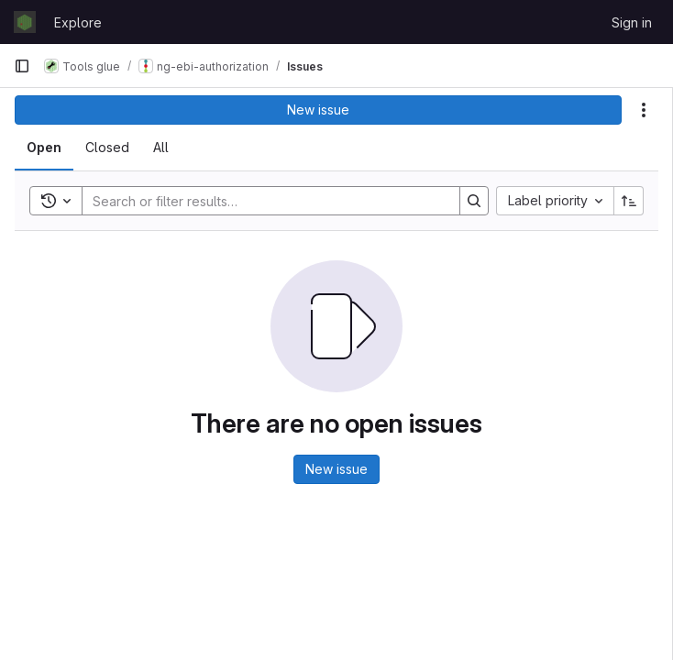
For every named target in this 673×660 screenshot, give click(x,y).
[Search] (262, 201)
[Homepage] (24, 22)
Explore (78, 22)
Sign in (632, 22)
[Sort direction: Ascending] (629, 200)
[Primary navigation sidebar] (22, 66)
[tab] (44, 147)
